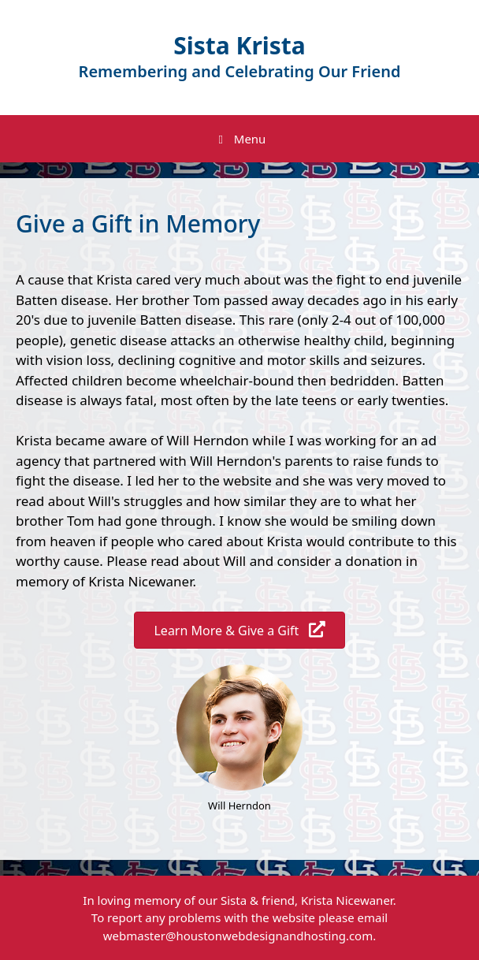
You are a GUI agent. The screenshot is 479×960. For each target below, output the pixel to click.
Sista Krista (239, 45)
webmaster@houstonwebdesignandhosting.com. (240, 935)
